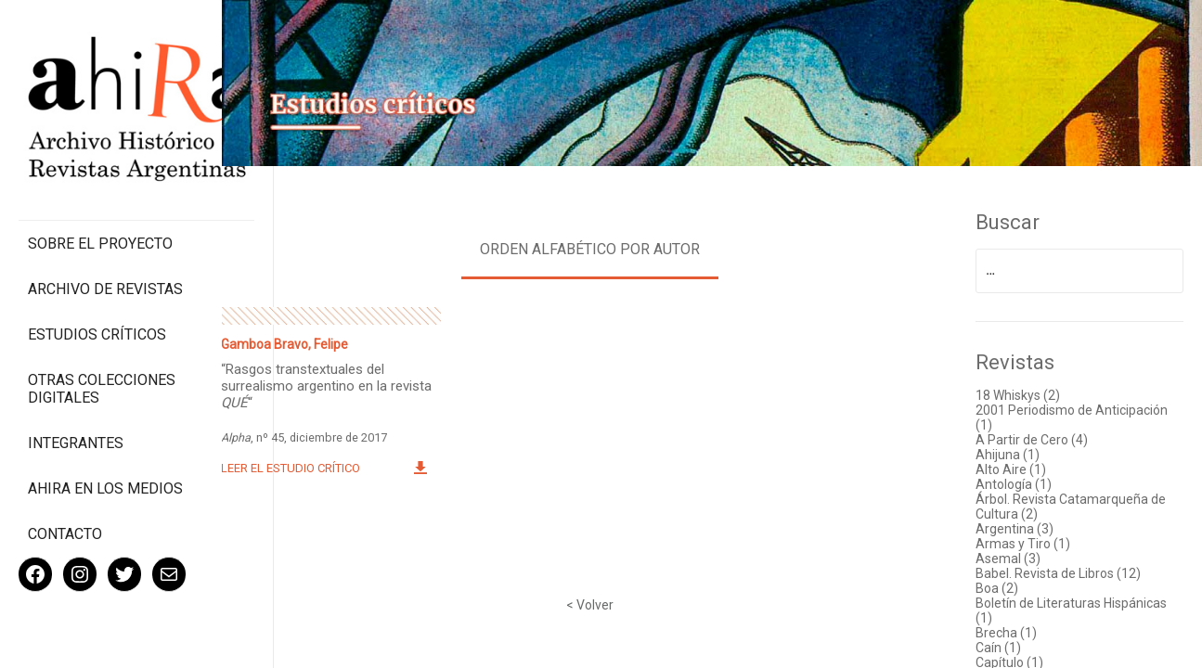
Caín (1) (1001, 645)
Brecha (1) (1009, 630)
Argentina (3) (1017, 527)
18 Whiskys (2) (1020, 393)
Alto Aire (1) (1013, 467)
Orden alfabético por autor (595, 247)
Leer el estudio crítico (300, 466)
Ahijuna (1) (1010, 452)
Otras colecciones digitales (101, 349)
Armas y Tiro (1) (1025, 541)
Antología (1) (1016, 482)
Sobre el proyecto (100, 204)
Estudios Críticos (97, 295)
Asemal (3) (1010, 556)
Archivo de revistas (105, 250)
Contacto (65, 495)
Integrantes (75, 404)
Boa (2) (999, 586)
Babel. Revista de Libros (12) (1061, 571)
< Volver (595, 603)
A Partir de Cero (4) (1034, 437)
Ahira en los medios (105, 449)
